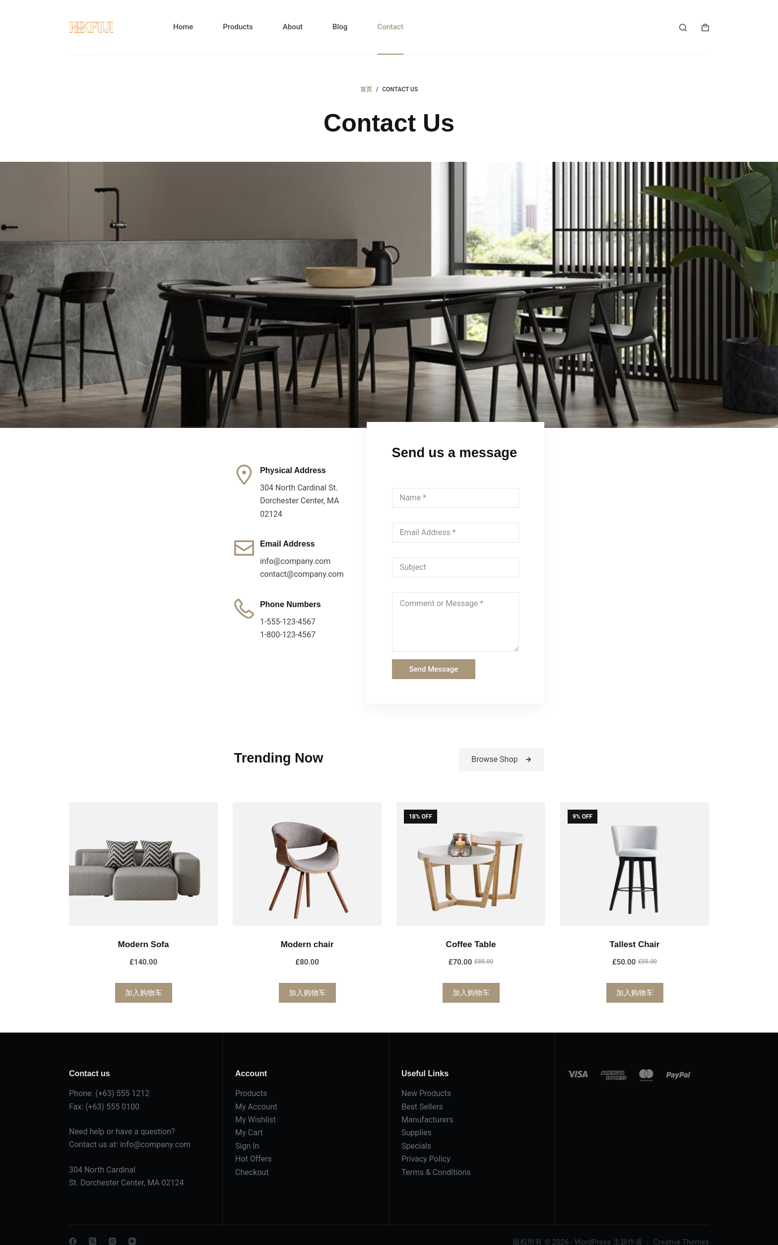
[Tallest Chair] (634, 849)
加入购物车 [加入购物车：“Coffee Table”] (471, 978)
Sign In (247, 1131)
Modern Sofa (143, 930)
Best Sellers (422, 1092)
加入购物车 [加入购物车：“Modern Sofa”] (143, 978)
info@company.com (155, 1130)
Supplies (416, 1118)
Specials (416, 1131)
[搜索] (683, 27)
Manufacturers (427, 1105)
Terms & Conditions (436, 1158)
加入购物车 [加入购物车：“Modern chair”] (307, 978)
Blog (339, 26)
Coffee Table (471, 930)
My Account (256, 1092)
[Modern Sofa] (143, 849)
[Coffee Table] (470, 849)
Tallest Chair (635, 930)
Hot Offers (253, 1144)
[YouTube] (132, 1227)
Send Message (425, 652)
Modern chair (307, 930)
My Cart (249, 1118)
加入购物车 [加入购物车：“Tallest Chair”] (634, 978)
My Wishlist (255, 1105)
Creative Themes (681, 1227)
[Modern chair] (307, 849)
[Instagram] (112, 1227)
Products (238, 26)
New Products (426, 1079)
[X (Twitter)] (92, 1227)
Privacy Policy (426, 1144)
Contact (390, 26)
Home (183, 26)
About (293, 26)
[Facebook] (72, 1227)
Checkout (251, 1158)
